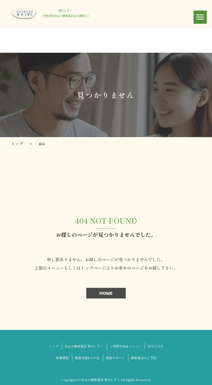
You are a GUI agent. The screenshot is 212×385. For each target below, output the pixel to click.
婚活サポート (115, 357)
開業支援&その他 (87, 357)
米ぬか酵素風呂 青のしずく (84, 346)
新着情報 (62, 357)
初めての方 (155, 346)
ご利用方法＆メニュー (125, 346)
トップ (53, 346)
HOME (106, 294)
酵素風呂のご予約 (143, 357)
